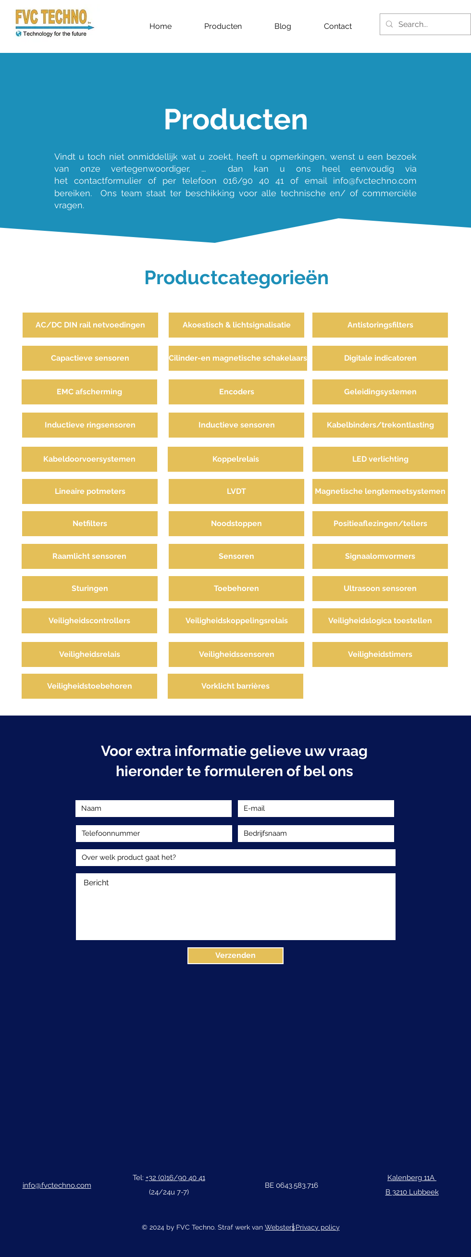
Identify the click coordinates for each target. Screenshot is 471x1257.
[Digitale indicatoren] (380, 358)
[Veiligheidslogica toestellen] (380, 620)
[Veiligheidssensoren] (236, 654)
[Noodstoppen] (236, 523)
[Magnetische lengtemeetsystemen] (380, 491)
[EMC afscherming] (89, 391)
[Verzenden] (235, 955)
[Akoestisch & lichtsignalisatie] (236, 325)
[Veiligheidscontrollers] (89, 620)
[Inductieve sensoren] (236, 425)
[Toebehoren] (236, 588)
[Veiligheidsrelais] (89, 654)
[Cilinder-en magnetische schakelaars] (238, 358)
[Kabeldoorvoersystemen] (89, 459)
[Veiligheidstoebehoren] (89, 686)
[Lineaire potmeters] (90, 491)
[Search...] (424, 24)
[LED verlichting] (380, 459)
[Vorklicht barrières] (235, 686)
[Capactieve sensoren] (90, 358)
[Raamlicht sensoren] (89, 556)
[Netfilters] (90, 523)
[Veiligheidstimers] (380, 654)
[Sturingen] (90, 588)
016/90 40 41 (253, 181)
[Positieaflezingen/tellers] (380, 523)
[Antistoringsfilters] (380, 325)
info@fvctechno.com (375, 181)
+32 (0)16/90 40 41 (175, 1177)
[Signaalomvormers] (380, 556)
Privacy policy (318, 1227)
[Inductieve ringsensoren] (90, 425)
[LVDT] (236, 491)
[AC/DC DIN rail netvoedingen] (90, 325)
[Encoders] (236, 391)
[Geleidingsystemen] (380, 391)
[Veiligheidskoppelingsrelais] (236, 620)
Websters (280, 1227)
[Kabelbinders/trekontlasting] (380, 425)
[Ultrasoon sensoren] (380, 588)
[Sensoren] (236, 556)
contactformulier (111, 181)
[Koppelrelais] (235, 459)
